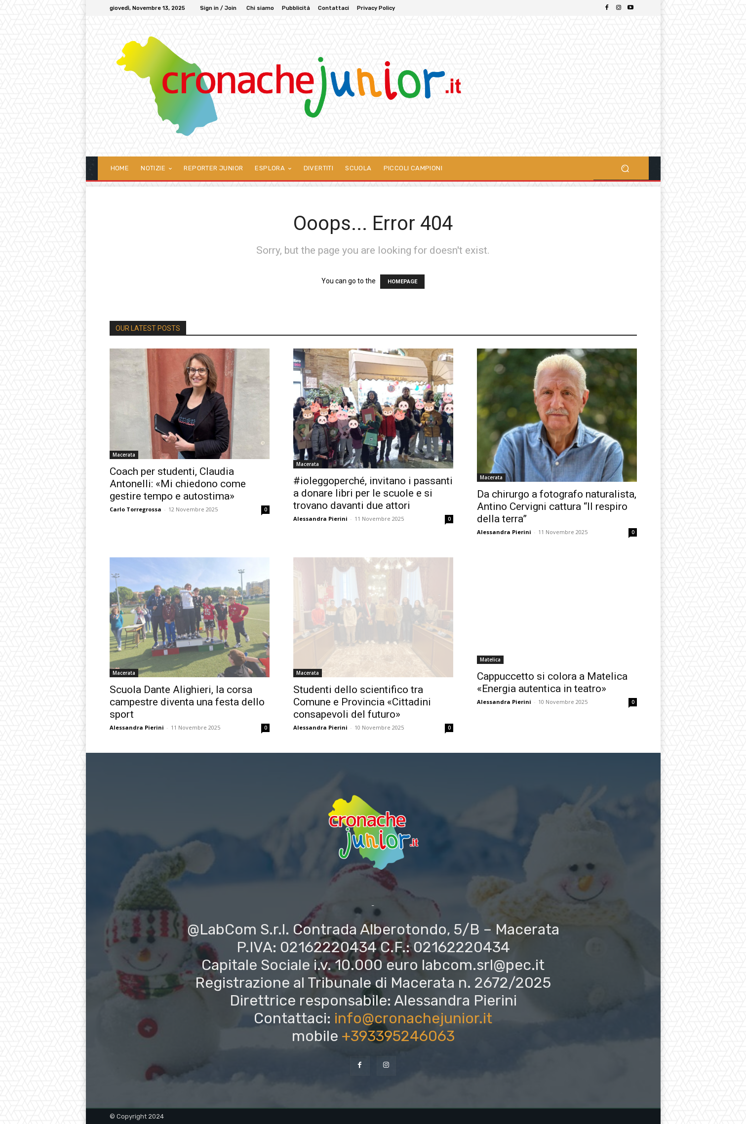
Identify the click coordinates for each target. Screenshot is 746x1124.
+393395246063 (398, 1036)
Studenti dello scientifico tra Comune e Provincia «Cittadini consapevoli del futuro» (362, 702)
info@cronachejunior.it (413, 1018)
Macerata (124, 454)
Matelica (490, 659)
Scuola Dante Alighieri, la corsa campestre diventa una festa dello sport (187, 702)
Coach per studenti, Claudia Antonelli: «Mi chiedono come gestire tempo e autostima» (178, 483)
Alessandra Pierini (320, 518)
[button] (625, 168)
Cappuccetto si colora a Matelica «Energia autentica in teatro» (552, 682)
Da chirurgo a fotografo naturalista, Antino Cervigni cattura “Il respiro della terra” (556, 506)
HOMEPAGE (402, 281)
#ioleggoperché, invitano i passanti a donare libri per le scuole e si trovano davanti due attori (373, 493)
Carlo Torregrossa (135, 509)
